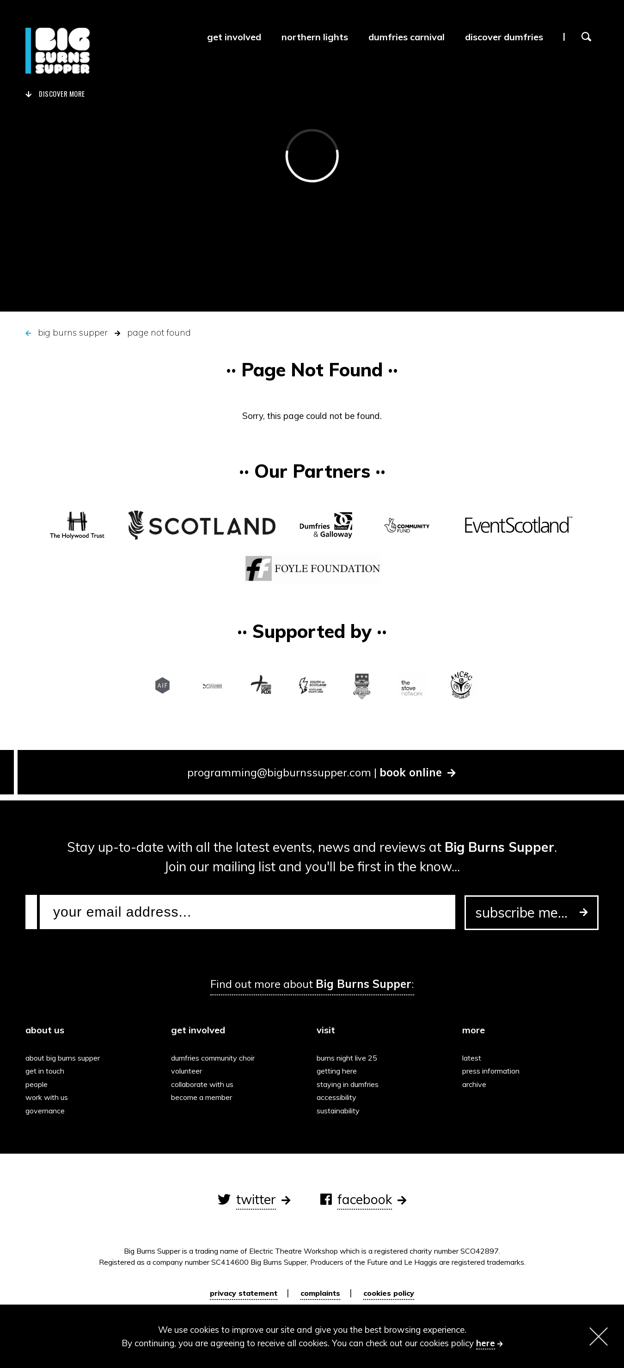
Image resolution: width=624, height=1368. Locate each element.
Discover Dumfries (504, 37)
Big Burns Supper (73, 332)
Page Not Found (159, 332)
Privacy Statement (243, 1293)
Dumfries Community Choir (215, 1057)
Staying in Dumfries (350, 1084)
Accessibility (339, 1097)
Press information (493, 1070)
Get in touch (47, 1070)
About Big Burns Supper (64, 1057)
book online (417, 772)
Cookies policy (388, 1293)
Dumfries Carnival (406, 37)
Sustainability (340, 1110)
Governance (47, 1110)
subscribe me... (531, 912)
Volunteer (189, 1070)
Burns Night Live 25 (349, 1057)
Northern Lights (314, 37)
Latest (474, 1057)
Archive (476, 1084)
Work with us (49, 1097)
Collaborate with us (204, 1084)
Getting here (339, 1070)
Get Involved (234, 37)
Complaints (320, 1293)
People (38, 1084)
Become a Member (204, 1097)
